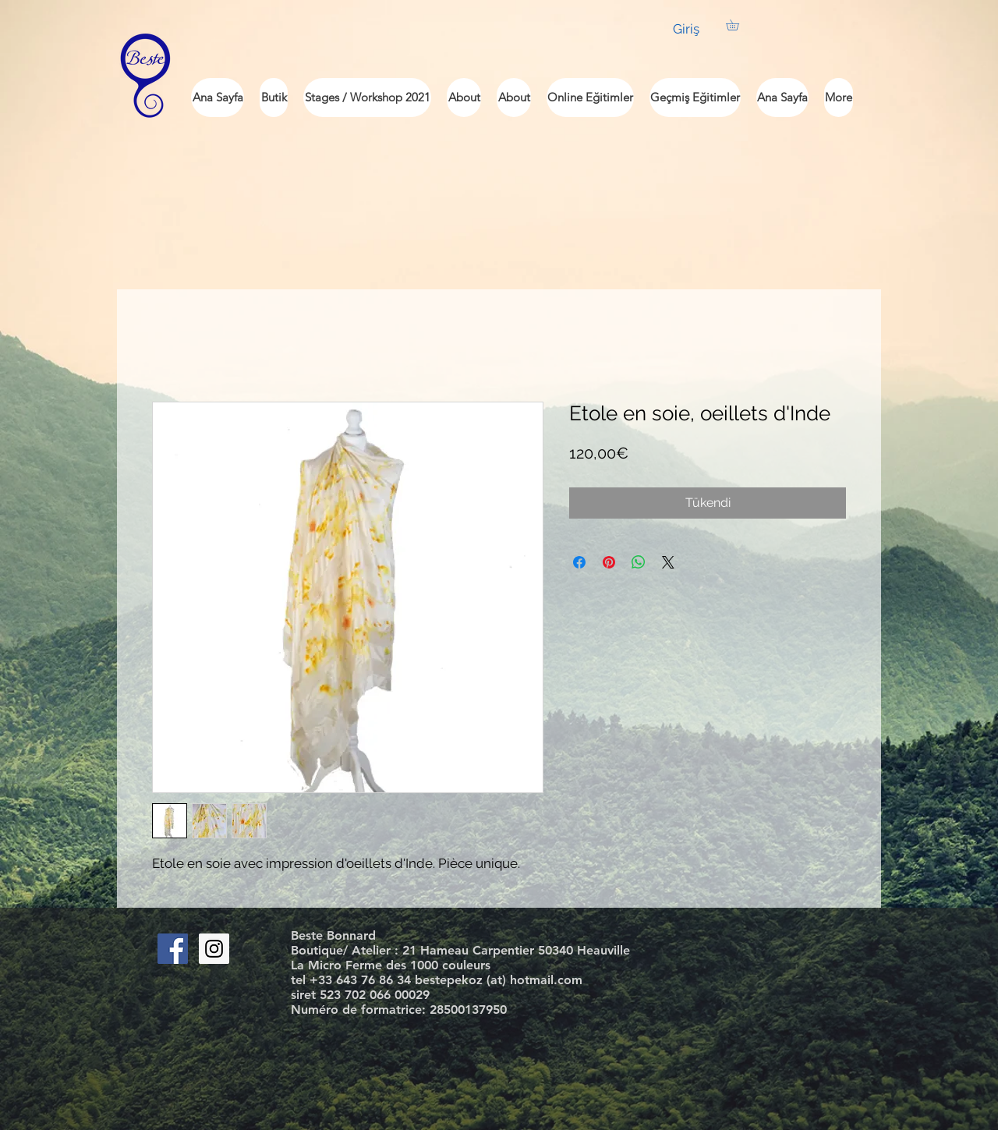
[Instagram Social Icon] (214, 948)
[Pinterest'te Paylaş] (609, 562)
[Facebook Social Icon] (172, 948)
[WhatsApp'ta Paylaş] (638, 562)
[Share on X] (668, 562)
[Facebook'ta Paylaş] (579, 562)
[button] (737, 24)
